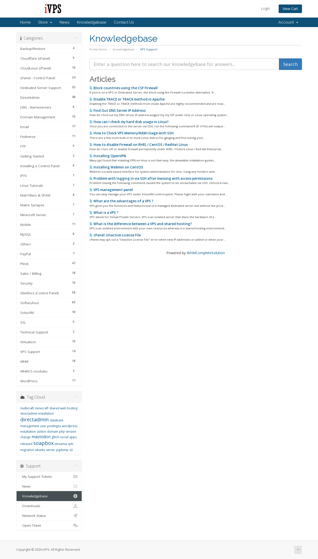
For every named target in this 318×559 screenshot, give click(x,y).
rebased (26, 444)
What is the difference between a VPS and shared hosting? (140, 224)
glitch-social (60, 437)
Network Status (49, 516)
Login (265, 8)
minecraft (41, 408)
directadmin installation (37, 413)
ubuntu (40, 450)
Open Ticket (49, 525)
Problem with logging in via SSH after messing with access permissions (151, 178)
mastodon (41, 436)
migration (27, 450)
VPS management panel (111, 190)
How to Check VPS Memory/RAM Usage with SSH (131, 133)
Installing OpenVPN (107, 156)
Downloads (49, 506)
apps (73, 437)
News (64, 22)
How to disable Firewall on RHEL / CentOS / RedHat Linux (138, 144)
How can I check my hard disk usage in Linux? (129, 122)
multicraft (27, 408)
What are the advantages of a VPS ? (121, 201)
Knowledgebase (91, 22)
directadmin (34, 419)
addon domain (47, 431)
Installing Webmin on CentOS (116, 167)
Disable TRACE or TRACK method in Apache (127, 99)
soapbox (43, 443)
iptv (70, 444)
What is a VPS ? (103, 212)
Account (288, 22)
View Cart (290, 8)
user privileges (50, 426)
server (50, 450)
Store (45, 22)
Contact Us (124, 22)
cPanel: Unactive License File (115, 235)
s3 (71, 450)
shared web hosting (63, 408)
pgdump (62, 450)
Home (25, 22)
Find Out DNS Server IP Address (117, 110)
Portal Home (98, 49)
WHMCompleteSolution (206, 252)
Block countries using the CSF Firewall (123, 88)
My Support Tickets (49, 477)
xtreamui (61, 444)
